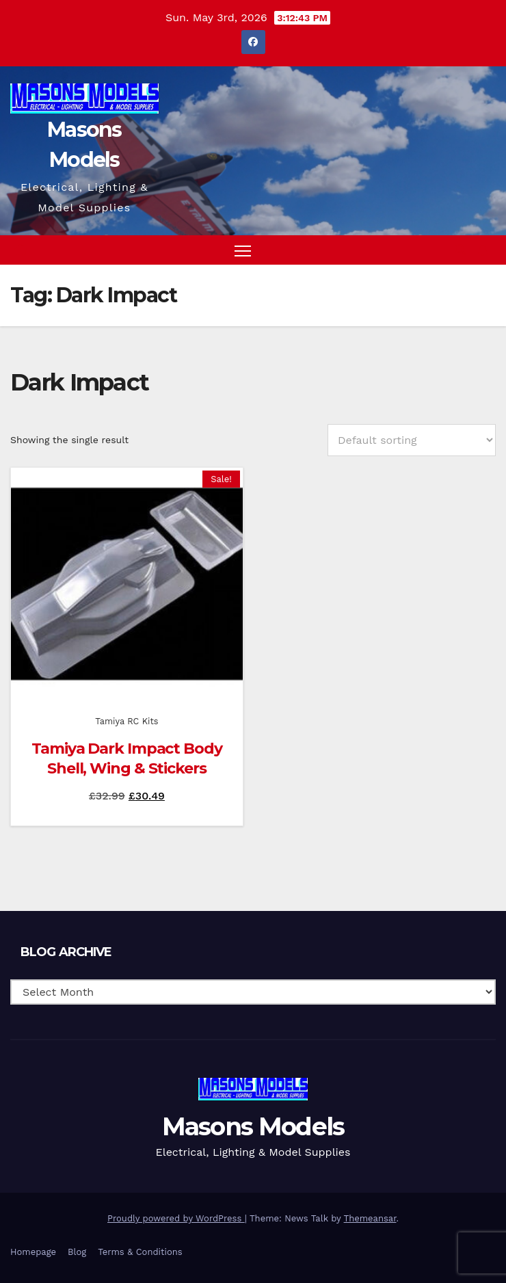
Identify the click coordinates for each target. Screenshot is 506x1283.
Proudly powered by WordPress (176, 1218)
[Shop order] (412, 440)
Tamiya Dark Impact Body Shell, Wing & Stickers (126, 758)
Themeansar (370, 1218)
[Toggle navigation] (242, 250)
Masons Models (253, 1126)
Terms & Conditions (140, 1252)
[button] (460, 249)
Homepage (33, 1252)
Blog (77, 1252)
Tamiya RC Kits (126, 721)
